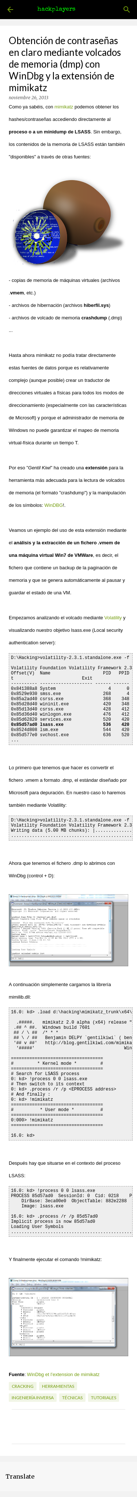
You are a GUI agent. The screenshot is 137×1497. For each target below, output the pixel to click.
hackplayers (56, 9)
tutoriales (103, 1397)
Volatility (113, 617)
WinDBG (54, 505)
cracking (23, 1386)
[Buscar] (126, 9)
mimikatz (63, 107)
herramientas (58, 1386)
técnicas (72, 1397)
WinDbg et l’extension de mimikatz (63, 1374)
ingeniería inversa (33, 1397)
